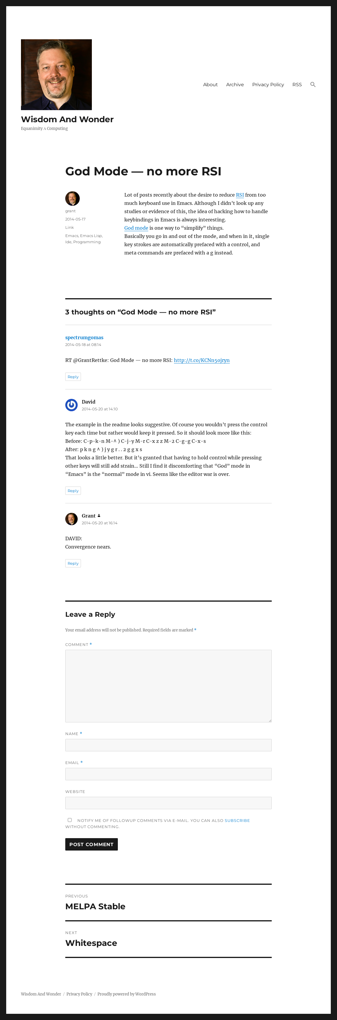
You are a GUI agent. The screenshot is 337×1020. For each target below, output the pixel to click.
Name (73, 733)
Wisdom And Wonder (67, 119)
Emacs (71, 235)
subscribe (237, 820)
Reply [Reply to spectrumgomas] (73, 376)
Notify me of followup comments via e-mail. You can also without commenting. (157, 823)
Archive (235, 84)
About (210, 84)
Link (69, 227)
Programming (87, 241)
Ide (68, 241)
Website (75, 791)
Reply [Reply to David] (73, 490)
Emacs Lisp (91, 235)
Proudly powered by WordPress (126, 994)
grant (70, 210)
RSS (297, 84)
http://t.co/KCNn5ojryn (202, 360)
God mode (136, 228)
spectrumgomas (84, 337)
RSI (240, 195)
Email (74, 762)
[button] (313, 85)
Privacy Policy (268, 84)
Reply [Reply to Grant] (73, 563)
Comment (78, 644)
